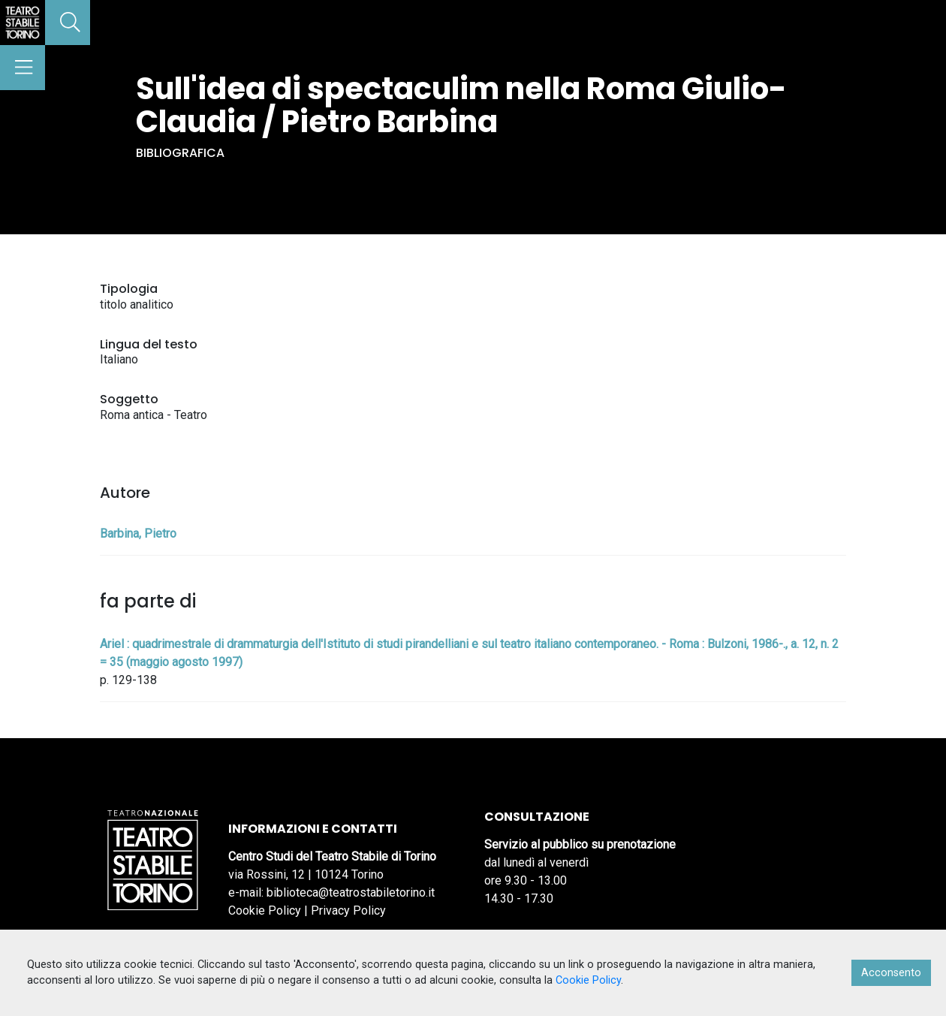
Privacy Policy (348, 910)
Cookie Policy (264, 910)
